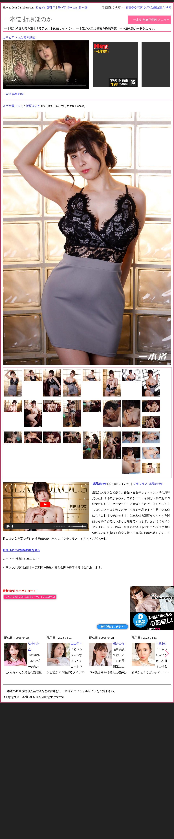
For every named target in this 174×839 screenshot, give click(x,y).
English (40, 7)
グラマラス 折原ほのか (148, 483)
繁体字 (51, 7)
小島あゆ (161, 643)
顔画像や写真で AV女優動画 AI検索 (148, 7)
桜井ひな (119, 643)
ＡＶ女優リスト (13, 105)
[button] (167, 654)
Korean (72, 7)
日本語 (83, 7)
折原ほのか (33, 105)
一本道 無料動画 (13, 93)
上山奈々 (76, 643)
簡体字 (62, 7)
